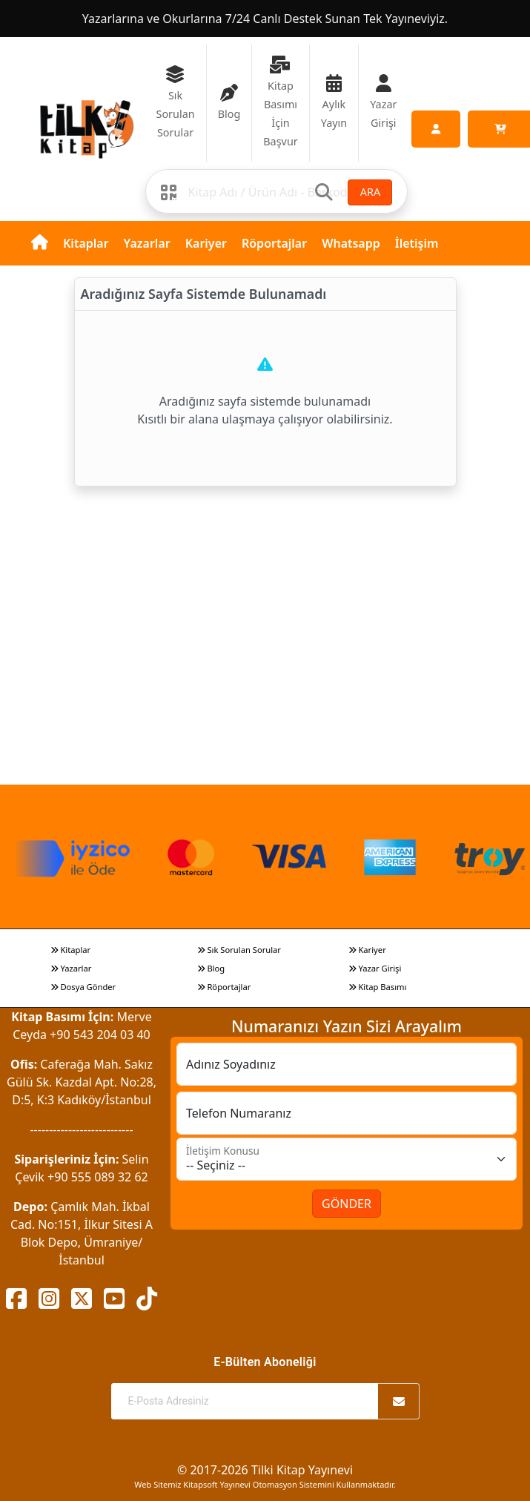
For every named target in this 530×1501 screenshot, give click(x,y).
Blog (211, 968)
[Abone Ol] (399, 1401)
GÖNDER (346, 1203)
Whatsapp (351, 243)
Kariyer (206, 243)
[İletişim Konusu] (346, 1159)
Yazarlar (147, 243)
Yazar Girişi (375, 968)
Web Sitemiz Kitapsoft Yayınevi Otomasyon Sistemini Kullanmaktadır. (264, 1484)
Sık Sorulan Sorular (239, 949)
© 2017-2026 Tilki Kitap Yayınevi (265, 1470)
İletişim (417, 243)
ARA (370, 192)
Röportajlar (274, 243)
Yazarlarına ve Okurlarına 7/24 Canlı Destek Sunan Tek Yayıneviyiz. (265, 18)
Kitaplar (86, 243)
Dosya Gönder (83, 986)
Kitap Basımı (377, 986)
